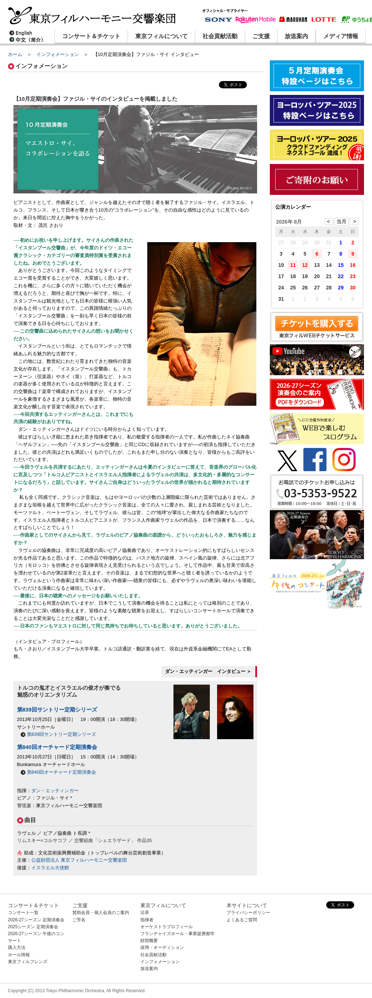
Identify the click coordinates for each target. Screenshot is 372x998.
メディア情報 (340, 36)
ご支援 (261, 36)
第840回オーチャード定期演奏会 (57, 747)
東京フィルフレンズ (27, 961)
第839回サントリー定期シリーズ (57, 709)
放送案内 (296, 36)
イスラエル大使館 (50, 867)
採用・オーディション (162, 947)
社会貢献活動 (220, 36)
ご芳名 (78, 919)
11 (293, 265)
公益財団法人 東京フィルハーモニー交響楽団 (79, 860)
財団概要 (149, 940)
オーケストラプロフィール (166, 926)
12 (305, 265)
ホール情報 (19, 954)
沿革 (144, 912)
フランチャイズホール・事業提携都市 (177, 933)
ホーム (15, 54)
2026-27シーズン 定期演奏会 (36, 919)
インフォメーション (57, 54)
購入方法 (16, 947)
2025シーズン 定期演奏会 (33, 926)
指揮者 (146, 919)
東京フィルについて (161, 36)
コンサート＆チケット (91, 36)
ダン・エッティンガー (55, 790)
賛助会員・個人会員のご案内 (100, 912)
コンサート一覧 (23, 912)
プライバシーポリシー (248, 912)
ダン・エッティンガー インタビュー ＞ (208, 671)
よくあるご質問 (242, 919)
